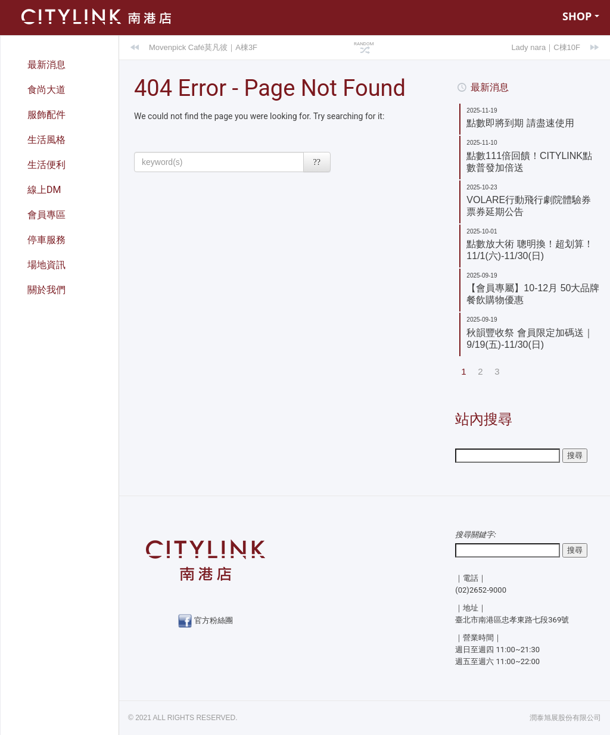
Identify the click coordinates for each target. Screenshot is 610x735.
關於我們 (46, 289)
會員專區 (46, 214)
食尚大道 (46, 89)
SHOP (580, 16)
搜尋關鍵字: (475, 534)
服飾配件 (46, 114)
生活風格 (46, 139)
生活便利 (46, 164)
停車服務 (46, 239)
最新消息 (46, 64)
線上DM (44, 189)
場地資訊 (46, 264)
